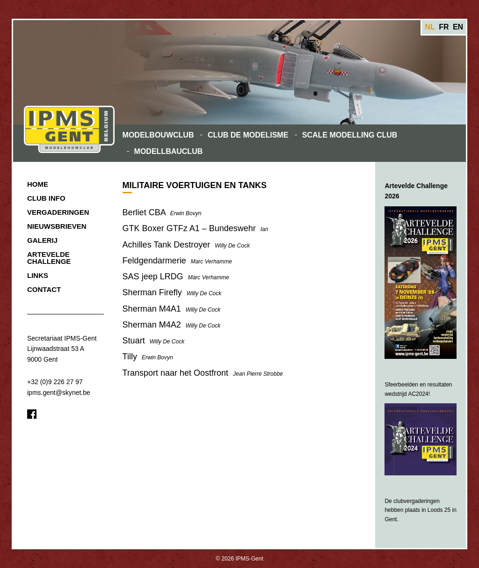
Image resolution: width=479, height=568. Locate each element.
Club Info (46, 198)
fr (444, 27)
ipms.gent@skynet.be (58, 392)
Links (37, 275)
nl (430, 27)
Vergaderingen (58, 212)
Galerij (42, 240)
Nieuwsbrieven (57, 226)
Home (37, 184)
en (458, 27)
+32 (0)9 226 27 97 (55, 382)
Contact (44, 289)
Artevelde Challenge (49, 257)
